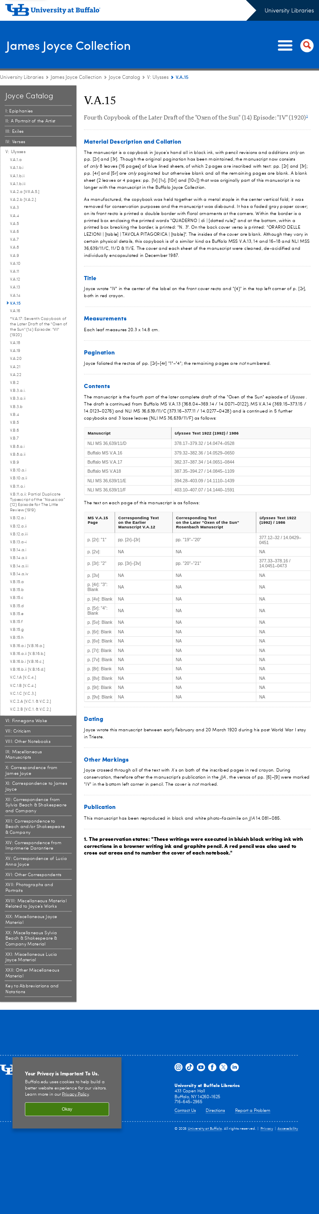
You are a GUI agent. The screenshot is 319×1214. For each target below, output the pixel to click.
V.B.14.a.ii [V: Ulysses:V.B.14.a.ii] (18, 558)
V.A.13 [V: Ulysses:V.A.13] (15, 287)
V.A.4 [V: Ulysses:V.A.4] (14, 216)
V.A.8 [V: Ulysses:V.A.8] (14, 247)
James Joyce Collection (82, 45)
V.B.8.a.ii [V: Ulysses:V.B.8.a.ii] (18, 454)
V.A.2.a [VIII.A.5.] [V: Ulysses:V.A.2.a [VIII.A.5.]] (24, 192)
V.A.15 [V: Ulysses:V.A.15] (15, 303)
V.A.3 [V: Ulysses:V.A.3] (14, 207)
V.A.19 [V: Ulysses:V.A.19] (15, 351)
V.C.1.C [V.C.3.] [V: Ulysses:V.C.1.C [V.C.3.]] (23, 693)
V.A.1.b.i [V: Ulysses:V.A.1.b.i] (17, 168)
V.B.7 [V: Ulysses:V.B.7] (14, 438)
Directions (215, 1111)
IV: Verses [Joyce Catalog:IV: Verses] (15, 141)
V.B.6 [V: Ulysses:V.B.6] (14, 430)
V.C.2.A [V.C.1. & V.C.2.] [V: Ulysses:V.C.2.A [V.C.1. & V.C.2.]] (30, 701)
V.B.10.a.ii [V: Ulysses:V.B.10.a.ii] (18, 478)
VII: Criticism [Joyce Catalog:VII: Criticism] (18, 731)
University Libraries (289, 11)
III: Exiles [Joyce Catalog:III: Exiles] (14, 131)
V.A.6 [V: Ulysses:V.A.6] (14, 232)
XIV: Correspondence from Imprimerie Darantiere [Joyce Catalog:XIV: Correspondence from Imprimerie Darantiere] (33, 845)
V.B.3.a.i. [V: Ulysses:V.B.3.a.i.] (18, 390)
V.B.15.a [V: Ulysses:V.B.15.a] (17, 582)
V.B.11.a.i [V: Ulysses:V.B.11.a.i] (17, 486)
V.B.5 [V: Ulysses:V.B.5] (14, 422)
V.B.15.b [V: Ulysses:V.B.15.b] (17, 590)
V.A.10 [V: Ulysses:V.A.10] (15, 263)
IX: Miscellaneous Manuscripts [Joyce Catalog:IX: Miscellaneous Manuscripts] (23, 755)
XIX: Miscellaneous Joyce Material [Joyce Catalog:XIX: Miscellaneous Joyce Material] (31, 919)
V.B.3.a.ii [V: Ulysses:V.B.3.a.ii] (18, 398)
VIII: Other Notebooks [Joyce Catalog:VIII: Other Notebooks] (28, 741)
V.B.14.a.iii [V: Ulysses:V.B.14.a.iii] (19, 566)
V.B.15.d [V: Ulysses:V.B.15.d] (17, 606)
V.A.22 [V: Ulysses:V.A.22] (15, 375)
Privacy (266, 1129)
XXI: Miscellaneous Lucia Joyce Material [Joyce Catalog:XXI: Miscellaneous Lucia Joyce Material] (31, 957)
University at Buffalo (205, 1129)
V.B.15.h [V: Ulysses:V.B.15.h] (17, 637)
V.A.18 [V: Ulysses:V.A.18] (15, 343)
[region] (67, 1093)
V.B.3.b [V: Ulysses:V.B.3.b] (16, 407)
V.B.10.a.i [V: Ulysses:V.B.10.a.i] (18, 470)
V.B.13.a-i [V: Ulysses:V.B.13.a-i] (18, 542)
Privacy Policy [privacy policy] (75, 1094)
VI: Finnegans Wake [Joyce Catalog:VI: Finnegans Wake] (26, 720)
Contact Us (185, 1111)
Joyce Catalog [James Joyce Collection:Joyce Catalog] (124, 77)
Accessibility (287, 1129)
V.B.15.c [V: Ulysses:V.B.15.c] (17, 598)
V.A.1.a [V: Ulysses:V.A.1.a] (16, 160)
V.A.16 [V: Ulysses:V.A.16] (15, 311)
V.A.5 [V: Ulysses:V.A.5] (14, 224)
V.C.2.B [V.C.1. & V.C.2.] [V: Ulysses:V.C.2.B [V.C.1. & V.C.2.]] (30, 709)
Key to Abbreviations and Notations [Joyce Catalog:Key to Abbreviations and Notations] (32, 989)
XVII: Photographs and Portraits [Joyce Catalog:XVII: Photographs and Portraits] (29, 888)
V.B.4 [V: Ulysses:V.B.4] (14, 415)
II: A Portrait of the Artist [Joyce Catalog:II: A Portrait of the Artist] (30, 121)
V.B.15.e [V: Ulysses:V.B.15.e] (17, 614)
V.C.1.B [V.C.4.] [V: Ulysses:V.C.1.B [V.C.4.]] (23, 686)
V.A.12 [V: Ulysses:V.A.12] (15, 279)
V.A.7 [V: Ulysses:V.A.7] (14, 239)
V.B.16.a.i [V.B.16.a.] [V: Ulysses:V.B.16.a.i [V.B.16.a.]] (27, 646)
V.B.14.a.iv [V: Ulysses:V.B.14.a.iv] (19, 574)
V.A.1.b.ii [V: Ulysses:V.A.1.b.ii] (17, 176)
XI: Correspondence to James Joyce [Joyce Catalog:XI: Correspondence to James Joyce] (36, 787)
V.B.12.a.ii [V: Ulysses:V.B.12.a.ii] (18, 526)
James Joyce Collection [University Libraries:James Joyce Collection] (76, 77)
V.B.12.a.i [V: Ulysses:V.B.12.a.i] (18, 518)
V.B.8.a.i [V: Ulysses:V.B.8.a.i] (17, 447)
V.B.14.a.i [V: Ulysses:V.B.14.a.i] (18, 550)
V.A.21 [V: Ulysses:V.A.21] (15, 367)
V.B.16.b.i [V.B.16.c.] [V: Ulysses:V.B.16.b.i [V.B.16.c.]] (27, 662)
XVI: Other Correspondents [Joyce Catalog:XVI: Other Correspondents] (33, 874)
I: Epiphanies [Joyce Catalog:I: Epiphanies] (19, 111)
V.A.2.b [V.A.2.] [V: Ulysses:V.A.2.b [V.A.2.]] (23, 200)
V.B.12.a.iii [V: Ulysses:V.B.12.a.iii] (19, 534)
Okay (67, 1109)
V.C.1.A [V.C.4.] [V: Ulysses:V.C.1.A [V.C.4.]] (23, 677)
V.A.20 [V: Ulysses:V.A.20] (16, 359)
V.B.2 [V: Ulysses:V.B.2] (14, 383)
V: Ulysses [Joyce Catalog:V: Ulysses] (158, 77)
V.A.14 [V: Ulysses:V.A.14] (15, 295)
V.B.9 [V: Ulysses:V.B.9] (14, 462)
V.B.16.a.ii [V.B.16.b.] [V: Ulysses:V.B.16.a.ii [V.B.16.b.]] (28, 654)
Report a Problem (253, 1111)
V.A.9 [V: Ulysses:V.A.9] (14, 256)
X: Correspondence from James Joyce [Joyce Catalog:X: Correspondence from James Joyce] (31, 770)
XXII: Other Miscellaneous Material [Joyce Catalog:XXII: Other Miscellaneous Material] (32, 973)
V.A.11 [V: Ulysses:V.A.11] (14, 271)
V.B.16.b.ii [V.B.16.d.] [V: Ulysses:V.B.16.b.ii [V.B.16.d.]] (28, 669)
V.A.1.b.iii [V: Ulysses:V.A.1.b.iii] (18, 184)
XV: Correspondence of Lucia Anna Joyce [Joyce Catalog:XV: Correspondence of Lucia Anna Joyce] (36, 861)
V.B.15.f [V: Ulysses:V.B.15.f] (16, 622)
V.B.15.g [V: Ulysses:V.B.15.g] (17, 630)
